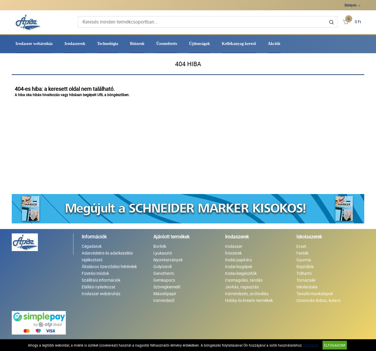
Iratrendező (163, 300)
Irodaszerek (74, 43)
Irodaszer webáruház (34, 43)
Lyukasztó (162, 253)
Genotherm (163, 273)
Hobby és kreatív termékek (249, 300)
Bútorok (137, 43)
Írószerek (233, 253)
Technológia (107, 43)
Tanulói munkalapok (314, 293)
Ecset (301, 246)
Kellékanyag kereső (239, 43)
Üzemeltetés (166, 43)
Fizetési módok (95, 273)
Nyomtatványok (168, 260)
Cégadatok (92, 246)
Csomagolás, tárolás (244, 280)
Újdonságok (199, 43)
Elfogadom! (334, 345)
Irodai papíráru (238, 260)
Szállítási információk (101, 280)
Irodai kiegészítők (241, 273)
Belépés (351, 5)
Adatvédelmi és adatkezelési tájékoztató (107, 256)
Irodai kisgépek (238, 266)
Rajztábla (305, 266)
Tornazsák (305, 280)
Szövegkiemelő (166, 287)
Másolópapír (164, 293)
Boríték (159, 246)
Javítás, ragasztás (242, 287)
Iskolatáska (307, 287)
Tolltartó (304, 273)
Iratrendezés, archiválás (246, 293)
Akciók (274, 43)
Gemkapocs (164, 280)
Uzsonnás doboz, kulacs (318, 300)
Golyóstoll (162, 266)
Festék (302, 253)
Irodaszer (233, 246)
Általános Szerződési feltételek (109, 266)
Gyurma (303, 260)
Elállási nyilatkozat (98, 287)
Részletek (310, 345)
